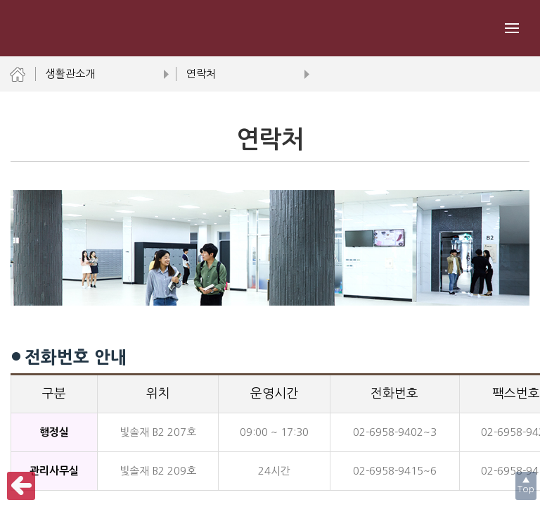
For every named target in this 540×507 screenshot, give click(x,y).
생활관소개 (105, 73)
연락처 (246, 73)
